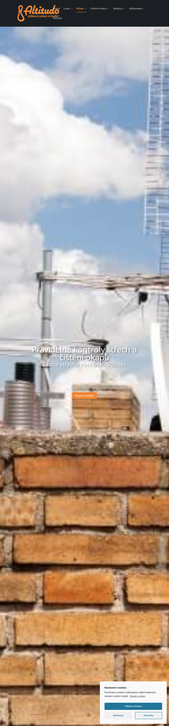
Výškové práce (98, 9)
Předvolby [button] (148, 717)
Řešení (80, 9)
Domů (56, 9)
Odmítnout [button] (118, 717)
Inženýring (135, 9)
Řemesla (118, 9)
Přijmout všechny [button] (133, 708)
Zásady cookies (137, 697)
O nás (66, 9)
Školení (57, 18)
